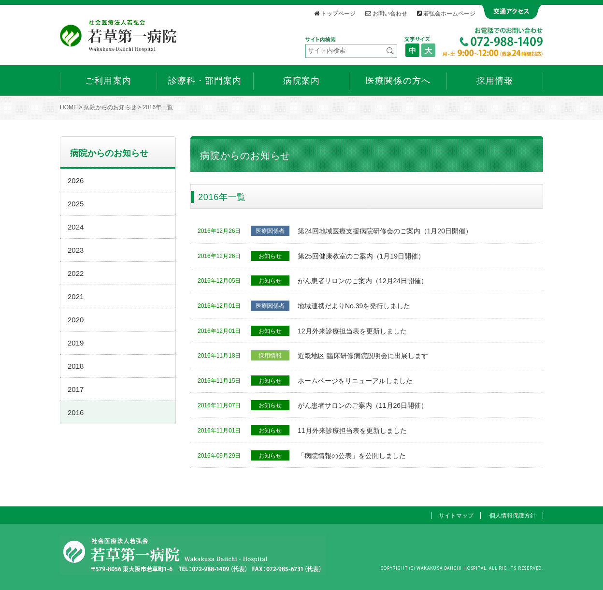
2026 (76, 180)
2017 (76, 389)
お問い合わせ (386, 13)
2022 (76, 273)
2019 (76, 343)
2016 (76, 412)
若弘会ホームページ (446, 13)
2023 (76, 250)
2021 (76, 296)
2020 (76, 320)
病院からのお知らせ (110, 107)
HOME (68, 107)
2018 (76, 366)
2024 (76, 227)
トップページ (335, 13)
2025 (76, 204)
